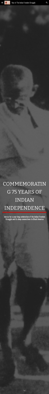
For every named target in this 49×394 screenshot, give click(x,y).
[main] (24, 196)
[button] (2, 2)
